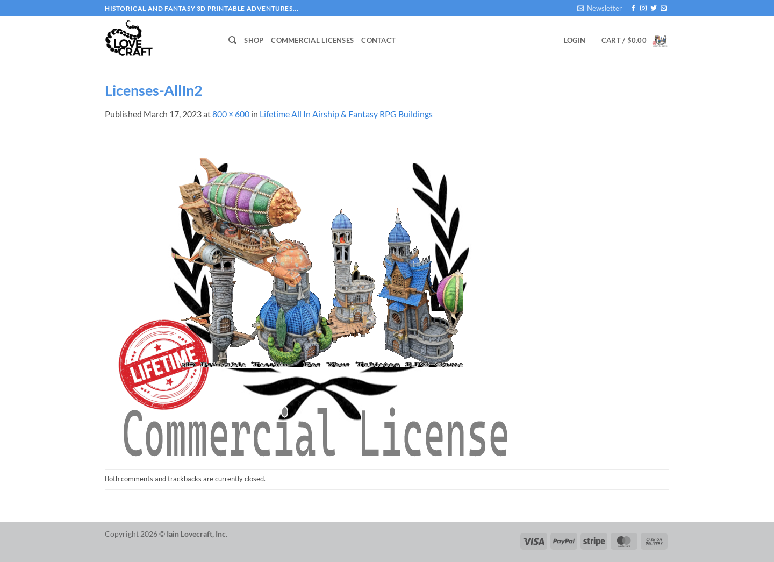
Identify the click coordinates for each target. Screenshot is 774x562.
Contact (378, 40)
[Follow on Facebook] (633, 8)
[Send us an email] (664, 8)
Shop (253, 40)
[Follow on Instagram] (643, 8)
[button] (599, 8)
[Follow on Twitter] (653, 8)
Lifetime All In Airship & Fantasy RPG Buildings (346, 114)
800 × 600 (230, 114)
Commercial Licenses (312, 40)
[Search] (232, 40)
